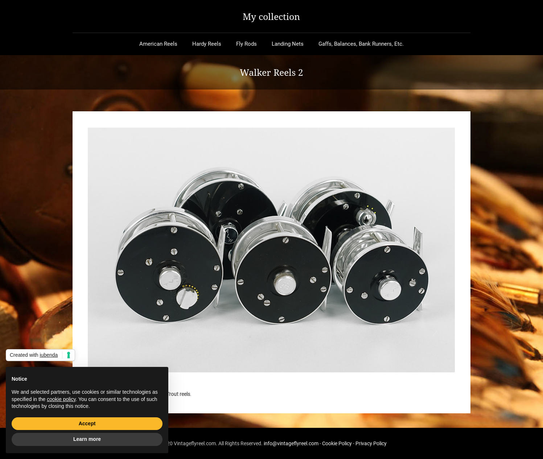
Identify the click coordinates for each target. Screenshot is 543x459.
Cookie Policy (337, 443)
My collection (271, 16)
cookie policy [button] (61, 399)
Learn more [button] (87, 439)
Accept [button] (87, 423)
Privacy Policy (371, 443)
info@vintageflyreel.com (291, 443)
